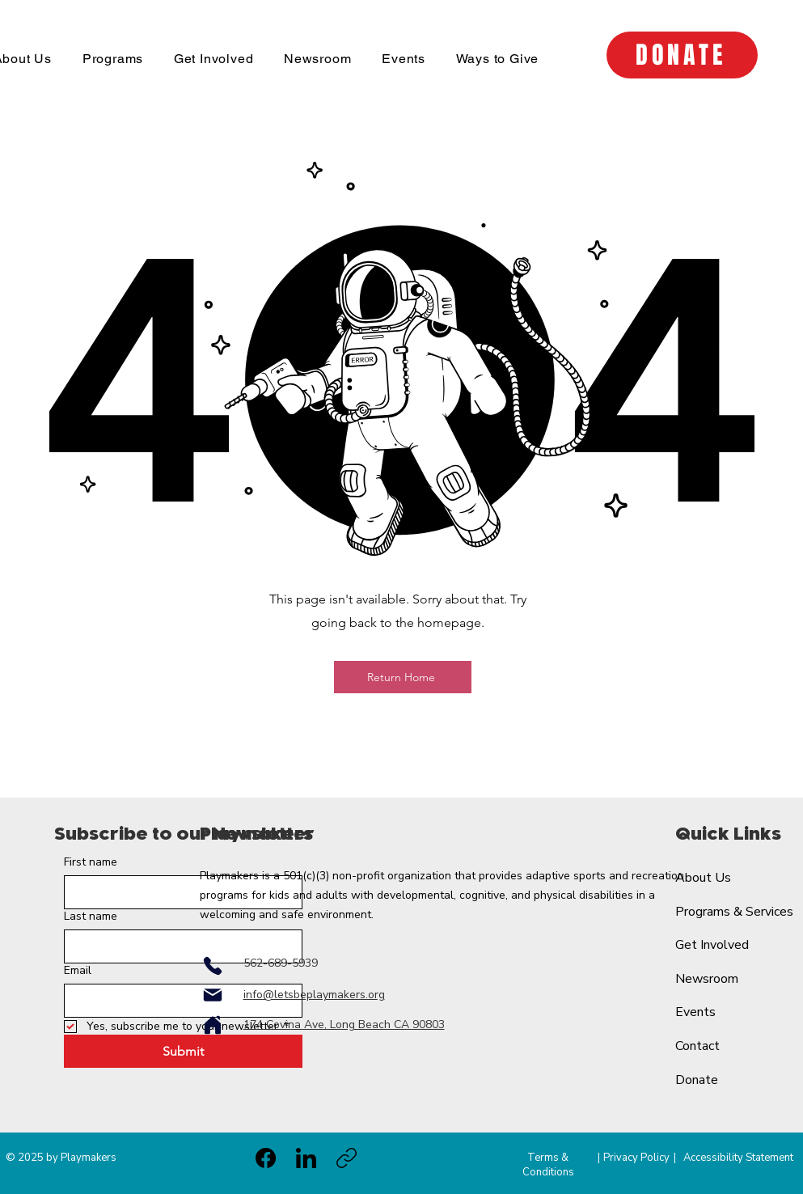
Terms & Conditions (548, 1164)
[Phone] (213, 965)
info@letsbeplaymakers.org (314, 994)
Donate (696, 1080)
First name (90, 862)
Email (77, 970)
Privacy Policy (636, 1157)
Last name (90, 916)
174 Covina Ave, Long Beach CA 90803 (344, 1024)
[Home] (213, 1024)
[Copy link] (346, 1158)
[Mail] (213, 995)
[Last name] (178, 946)
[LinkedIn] (306, 1158)
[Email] (178, 1000)
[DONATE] (682, 55)
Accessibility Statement (738, 1157)
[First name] (178, 892)
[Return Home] (402, 677)
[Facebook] (266, 1158)
